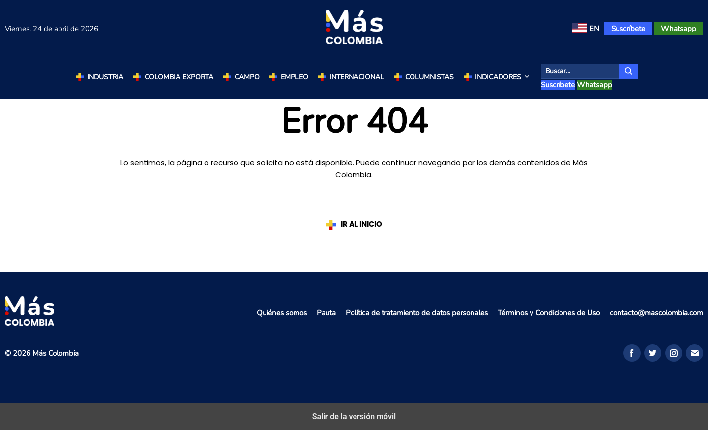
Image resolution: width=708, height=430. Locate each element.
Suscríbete (628, 28)
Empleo (294, 77)
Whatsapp (678, 28)
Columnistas (429, 77)
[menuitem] (585, 28)
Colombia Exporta (179, 77)
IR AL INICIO (361, 224)
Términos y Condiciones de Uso (549, 313)
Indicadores (503, 77)
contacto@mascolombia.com (656, 313)
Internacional (356, 77)
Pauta (326, 313)
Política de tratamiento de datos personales (417, 313)
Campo (247, 77)
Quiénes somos (282, 313)
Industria (105, 77)
